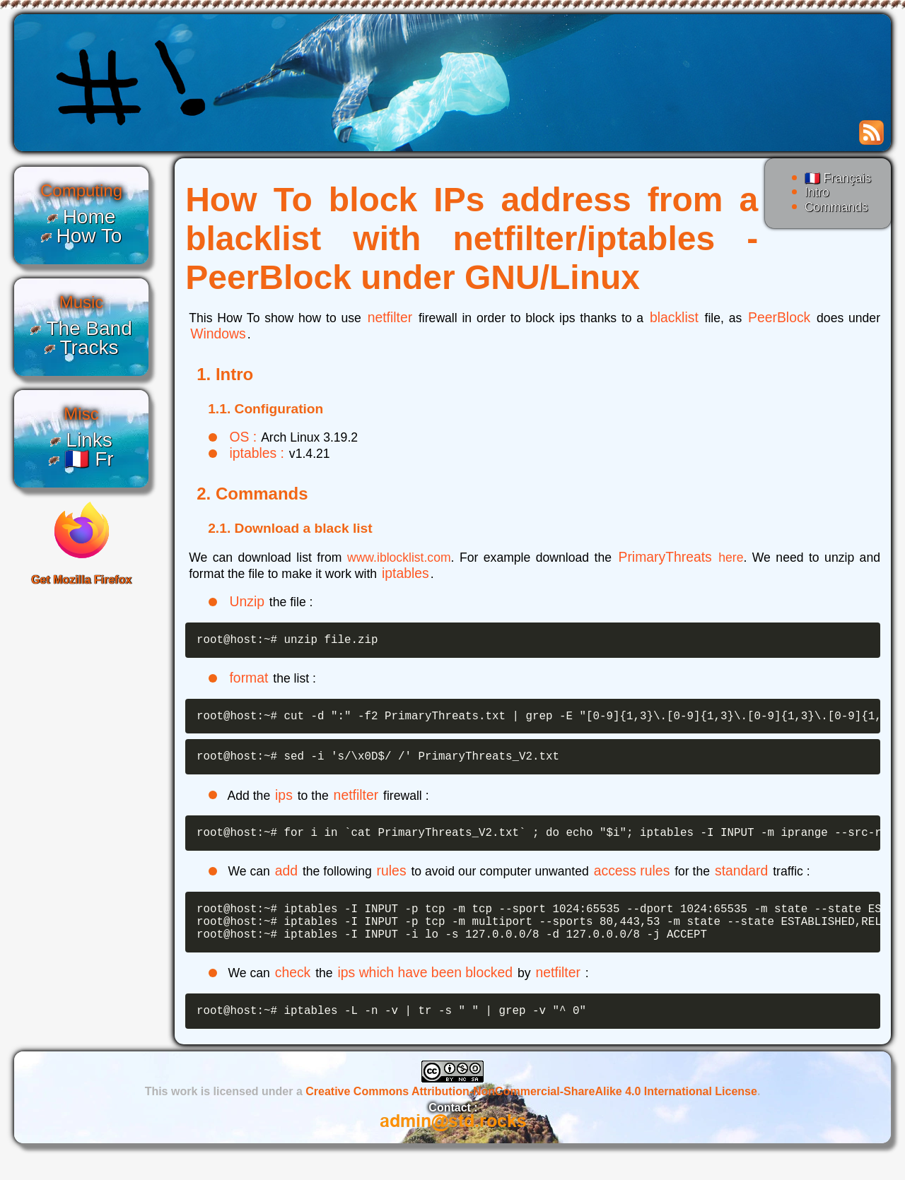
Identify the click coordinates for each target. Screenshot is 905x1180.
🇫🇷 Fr (88, 459)
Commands (836, 207)
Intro (817, 192)
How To (89, 236)
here (730, 557)
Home (89, 217)
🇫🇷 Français (838, 178)
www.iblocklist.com (399, 557)
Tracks (89, 347)
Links (89, 440)
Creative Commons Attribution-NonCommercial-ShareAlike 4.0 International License (531, 1114)
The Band (89, 328)
